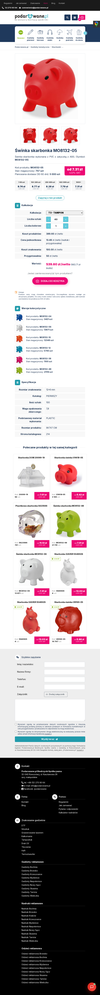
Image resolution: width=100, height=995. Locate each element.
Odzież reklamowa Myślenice (35, 964)
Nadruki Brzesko (29, 912)
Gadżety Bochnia (29, 867)
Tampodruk (27, 840)
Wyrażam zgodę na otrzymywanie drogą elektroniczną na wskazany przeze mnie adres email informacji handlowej (51, 733)
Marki (46, 3)
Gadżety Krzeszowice (32, 874)
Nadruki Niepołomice (31, 926)
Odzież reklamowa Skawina (34, 975)
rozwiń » (48, 734)
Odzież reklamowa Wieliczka (35, 982)
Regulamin (8, 3)
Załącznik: (22, 694)
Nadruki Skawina (29, 934)
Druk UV (25, 843)
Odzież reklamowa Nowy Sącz (36, 971)
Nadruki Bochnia (29, 908)
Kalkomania (27, 836)
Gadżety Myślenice (30, 878)
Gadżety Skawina (30, 888)
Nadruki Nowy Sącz (31, 930)
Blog (53, 3)
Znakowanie (35, 3)
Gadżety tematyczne (40, 47)
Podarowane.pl (21, 47)
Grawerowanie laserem (32, 832)
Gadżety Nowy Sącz (31, 885)
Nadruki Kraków (29, 915)
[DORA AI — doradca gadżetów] (92, 987)
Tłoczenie (26, 847)
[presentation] (85, 33)
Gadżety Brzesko (30, 870)
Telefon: (21, 679)
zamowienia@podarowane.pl (35, 8)
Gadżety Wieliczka (30, 896)
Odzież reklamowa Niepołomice (36, 968)
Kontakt (62, 3)
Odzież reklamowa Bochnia (34, 957)
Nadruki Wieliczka (30, 941)
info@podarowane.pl (40, 786)
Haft (23, 850)
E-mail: (20, 686)
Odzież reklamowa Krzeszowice (37, 961)
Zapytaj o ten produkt (50, 197)
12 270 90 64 (11, 8)
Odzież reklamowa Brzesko (34, 953)
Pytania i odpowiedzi (68, 809)
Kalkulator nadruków (68, 812)
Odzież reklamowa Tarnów (34, 979)
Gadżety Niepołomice (32, 881)
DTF (23, 825)
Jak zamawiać (21, 3)
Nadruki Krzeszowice (31, 919)
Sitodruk (25, 829)
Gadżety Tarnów (29, 892)
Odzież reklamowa (32, 948)
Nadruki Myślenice (30, 923)
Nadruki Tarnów (29, 937)
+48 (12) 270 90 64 (36, 782)
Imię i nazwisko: (25, 664)
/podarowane (40, 789)
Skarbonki (56, 47)
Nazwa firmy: (24, 671)
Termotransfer (28, 854)
